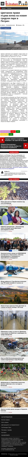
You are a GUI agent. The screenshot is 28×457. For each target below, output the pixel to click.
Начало (4, 8)
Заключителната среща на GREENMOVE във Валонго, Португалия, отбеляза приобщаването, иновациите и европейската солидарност (13, 256)
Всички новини (5, 419)
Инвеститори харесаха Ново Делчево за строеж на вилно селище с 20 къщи (13, 306)
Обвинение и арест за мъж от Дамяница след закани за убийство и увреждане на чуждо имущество (13, 333)
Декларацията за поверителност (10, 425)
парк (18, 131)
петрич (13, 131)
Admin (2, 25)
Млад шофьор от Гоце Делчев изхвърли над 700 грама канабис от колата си (13, 282)
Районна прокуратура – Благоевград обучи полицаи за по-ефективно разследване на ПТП (12, 228)
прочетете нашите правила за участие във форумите (14, 168)
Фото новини (4, 422)
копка (11, 134)
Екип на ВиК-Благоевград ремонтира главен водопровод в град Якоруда (12, 358)
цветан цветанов (5, 131)
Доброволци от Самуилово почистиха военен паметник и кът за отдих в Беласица (13, 384)
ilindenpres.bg (4, 453)
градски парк (4, 134)
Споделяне (6, 28)
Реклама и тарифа (6, 430)
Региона (9, 8)
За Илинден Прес (6, 427)
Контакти (3, 432)
